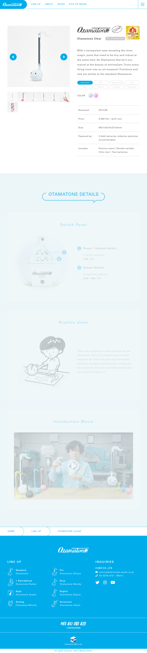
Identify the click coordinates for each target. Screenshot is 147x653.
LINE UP (36, 4)
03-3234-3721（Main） (110, 576)
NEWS (61, 4)
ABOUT (49, 4)
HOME (11, 531)
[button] (13, 57)
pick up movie (78, 4)
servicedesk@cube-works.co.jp (114, 572)
